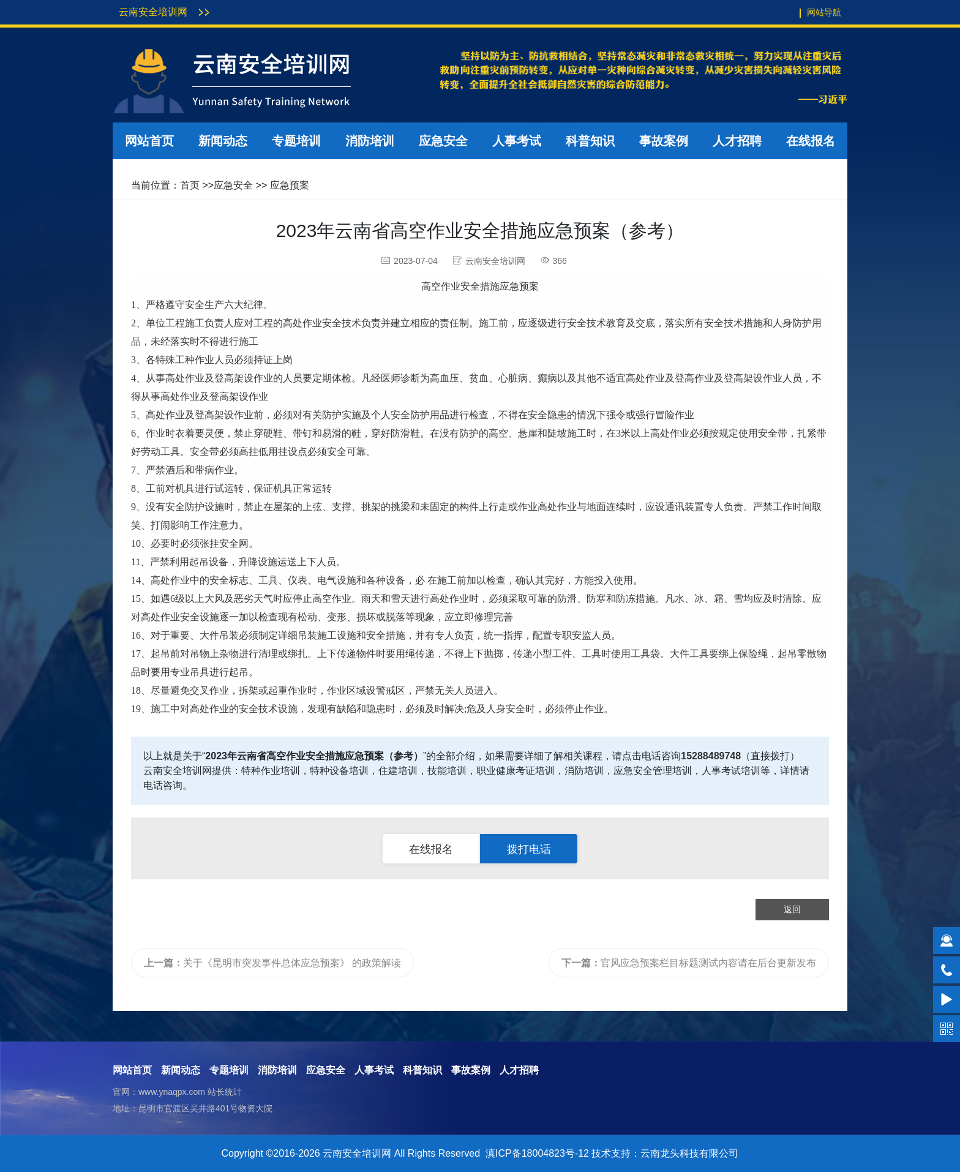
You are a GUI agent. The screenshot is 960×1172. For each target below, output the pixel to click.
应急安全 (443, 141)
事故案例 (663, 141)
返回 (792, 909)
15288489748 (711, 756)
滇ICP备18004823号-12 (537, 1153)
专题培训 (296, 141)
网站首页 (149, 141)
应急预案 (289, 185)
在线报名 (810, 141)
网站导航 (824, 12)
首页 (190, 185)
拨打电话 (529, 849)
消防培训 (369, 141)
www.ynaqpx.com (171, 1092)
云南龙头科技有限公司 (689, 1153)
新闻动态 (222, 141)
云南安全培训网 (153, 12)
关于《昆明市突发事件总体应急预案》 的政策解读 (272, 963)
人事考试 (516, 141)
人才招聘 (737, 141)
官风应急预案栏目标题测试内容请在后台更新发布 (688, 963)
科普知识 (590, 141)
